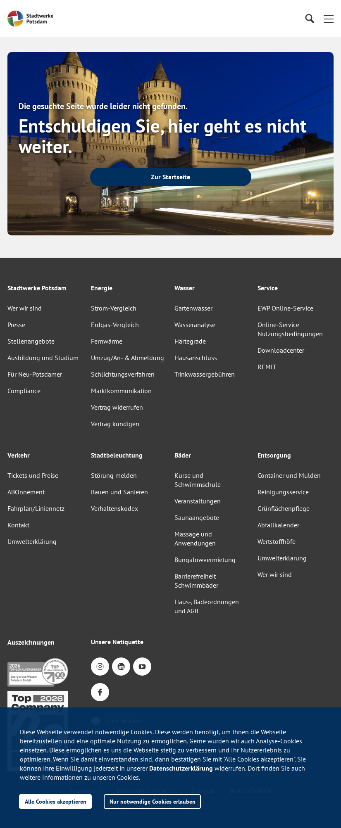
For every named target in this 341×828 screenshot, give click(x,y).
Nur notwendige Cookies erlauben (153, 801)
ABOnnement (26, 492)
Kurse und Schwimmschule (197, 480)
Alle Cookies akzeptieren (55, 801)
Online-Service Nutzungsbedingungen (290, 329)
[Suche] (309, 18)
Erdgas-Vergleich (115, 324)
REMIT (267, 367)
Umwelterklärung (32, 541)
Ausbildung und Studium (43, 358)
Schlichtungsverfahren (123, 374)
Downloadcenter (281, 350)
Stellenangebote (31, 341)
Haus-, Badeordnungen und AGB (206, 606)
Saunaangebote (196, 517)
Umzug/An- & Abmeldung (127, 358)
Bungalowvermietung (205, 559)
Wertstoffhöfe (277, 541)
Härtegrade (190, 341)
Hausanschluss (195, 358)
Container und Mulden (289, 475)
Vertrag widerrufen (117, 407)
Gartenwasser (193, 308)
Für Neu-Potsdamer (34, 374)
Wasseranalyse (194, 324)
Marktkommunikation (121, 391)
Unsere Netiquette (117, 642)
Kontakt (18, 525)
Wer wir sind (24, 308)
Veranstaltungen (197, 501)
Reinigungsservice (283, 492)
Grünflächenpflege (284, 508)
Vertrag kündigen (115, 424)
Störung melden (114, 475)
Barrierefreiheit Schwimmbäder (196, 580)
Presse (16, 324)
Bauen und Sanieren (119, 492)
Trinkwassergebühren (204, 374)
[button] (329, 18)
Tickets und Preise (32, 475)
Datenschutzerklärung (181, 768)
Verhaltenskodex (114, 508)
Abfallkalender (278, 525)
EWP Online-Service (285, 308)
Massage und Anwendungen (195, 538)
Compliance (24, 391)
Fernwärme (106, 341)
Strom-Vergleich (113, 308)
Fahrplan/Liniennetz (35, 508)
